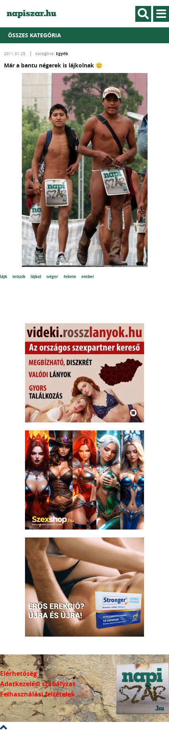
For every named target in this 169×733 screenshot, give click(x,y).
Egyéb (62, 53)
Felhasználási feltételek (37, 694)
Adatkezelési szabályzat (37, 683)
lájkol (36, 276)
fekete (70, 276)
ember (87, 276)
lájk (4, 276)
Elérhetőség (18, 673)
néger (53, 276)
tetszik (19, 276)
